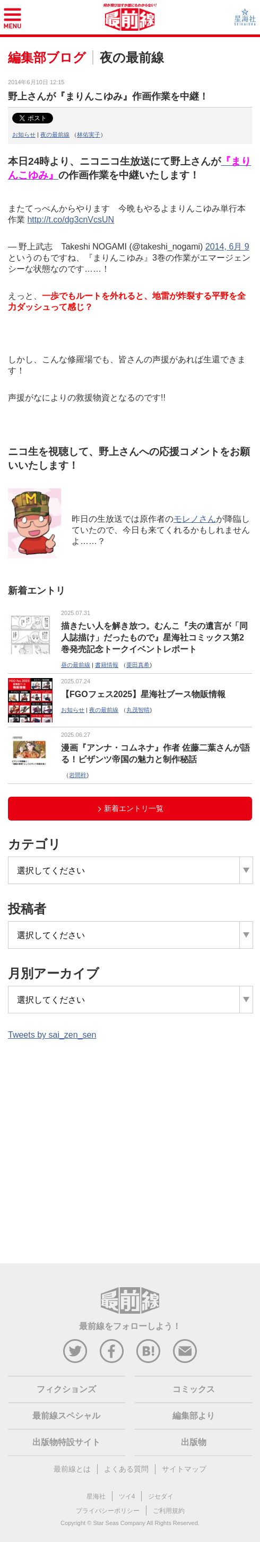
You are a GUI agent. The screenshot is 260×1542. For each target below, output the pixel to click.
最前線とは (72, 1469)
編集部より (193, 1415)
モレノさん (195, 518)
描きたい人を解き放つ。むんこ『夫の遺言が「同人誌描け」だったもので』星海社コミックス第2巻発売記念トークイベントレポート (154, 637)
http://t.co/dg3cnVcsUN (70, 219)
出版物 (193, 1442)
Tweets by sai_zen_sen (52, 1034)
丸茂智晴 (138, 710)
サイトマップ (184, 1469)
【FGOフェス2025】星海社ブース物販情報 (143, 694)
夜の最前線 (55, 134)
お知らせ (24, 134)
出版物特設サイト (66, 1442)
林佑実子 (88, 134)
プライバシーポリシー (108, 1510)
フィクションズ (66, 1389)
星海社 (96, 1496)
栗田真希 (138, 665)
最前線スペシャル (66, 1415)
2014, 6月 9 (227, 246)
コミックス (193, 1389)
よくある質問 (126, 1469)
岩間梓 (77, 775)
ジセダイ (161, 1496)
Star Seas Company (119, 1523)
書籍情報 (106, 665)
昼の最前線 (75, 665)
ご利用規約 (169, 1510)
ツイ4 (127, 1496)
